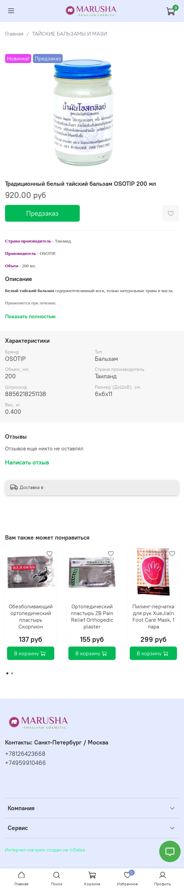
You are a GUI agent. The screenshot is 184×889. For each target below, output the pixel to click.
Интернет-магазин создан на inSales (45, 850)
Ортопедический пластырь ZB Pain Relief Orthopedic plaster (92, 616)
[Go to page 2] (12, 673)
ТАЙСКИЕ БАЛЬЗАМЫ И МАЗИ (69, 33)
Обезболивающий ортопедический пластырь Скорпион (31, 616)
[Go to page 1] (7, 673)
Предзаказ (42, 213)
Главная (14, 33)
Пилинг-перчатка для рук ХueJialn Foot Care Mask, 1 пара (153, 616)
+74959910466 (25, 763)
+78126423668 (25, 754)
